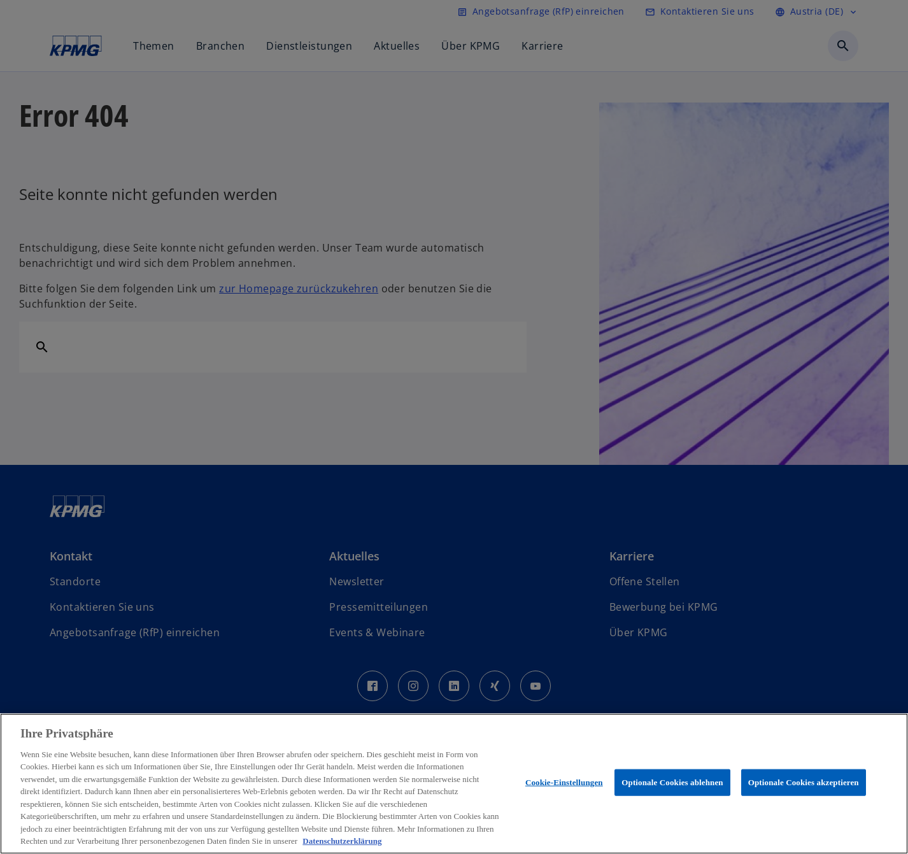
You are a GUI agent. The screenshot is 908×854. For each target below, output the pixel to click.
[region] (454, 783)
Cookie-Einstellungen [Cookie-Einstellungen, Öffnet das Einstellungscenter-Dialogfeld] (564, 782)
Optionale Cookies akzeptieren (803, 782)
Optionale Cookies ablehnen (672, 782)
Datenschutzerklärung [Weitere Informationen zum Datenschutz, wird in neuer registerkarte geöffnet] (341, 841)
